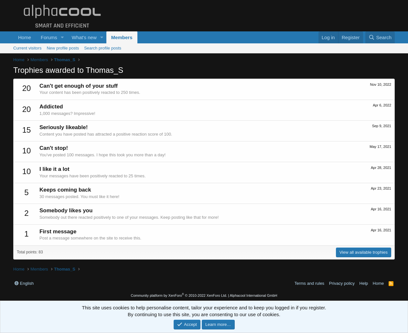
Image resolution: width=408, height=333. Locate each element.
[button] (62, 37)
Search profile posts (102, 48)
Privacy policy (342, 283)
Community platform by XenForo (179, 295)
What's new (84, 37)
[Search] (380, 37)
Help (364, 283)
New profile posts (63, 48)
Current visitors (27, 48)
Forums (49, 37)
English (24, 283)
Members (122, 37)
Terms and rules (309, 283)
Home (24, 37)
